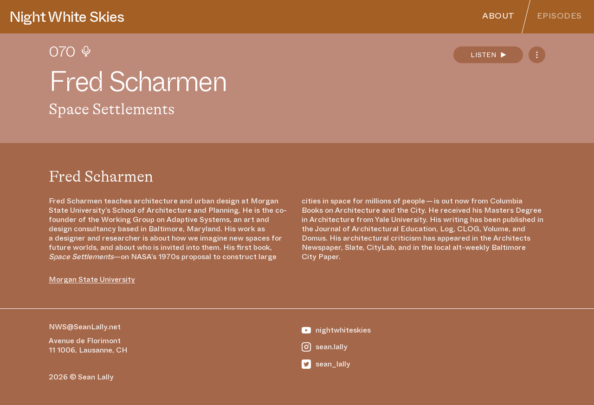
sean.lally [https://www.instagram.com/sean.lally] (325, 347)
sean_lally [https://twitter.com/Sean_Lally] (326, 364)
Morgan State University (92, 279)
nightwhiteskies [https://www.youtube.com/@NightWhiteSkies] (336, 330)
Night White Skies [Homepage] (66, 16)
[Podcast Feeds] (537, 54)
